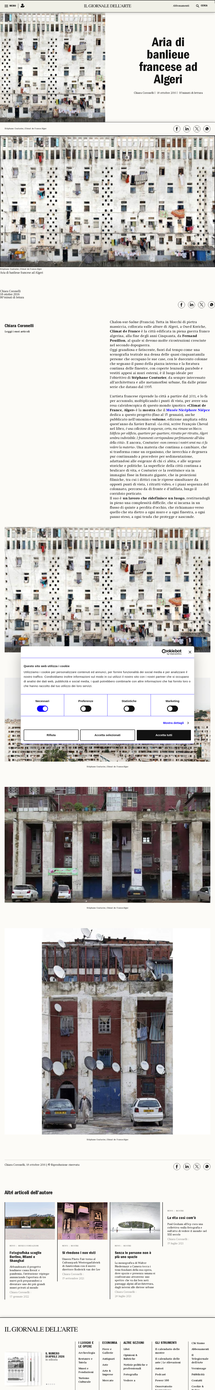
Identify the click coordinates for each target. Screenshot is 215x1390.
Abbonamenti (181, 6)
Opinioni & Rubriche (133, 1373)
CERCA (204, 6)
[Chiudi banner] (190, 652)
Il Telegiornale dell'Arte (199, 1375)
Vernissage (198, 1386)
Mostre (75, 1246)
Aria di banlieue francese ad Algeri (168, 62)
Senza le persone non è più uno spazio (132, 1260)
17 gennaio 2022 (19, 1309)
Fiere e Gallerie (109, 1366)
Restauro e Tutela (86, 1377)
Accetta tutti (163, 735)
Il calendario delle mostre (169, 1366)
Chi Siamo (197, 1356)
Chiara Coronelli (19, 1305)
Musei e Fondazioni (28, 1246)
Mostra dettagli (173, 722)
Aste (106, 1382)
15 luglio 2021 (175, 1251)
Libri (128, 1363)
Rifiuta (51, 735)
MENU (12, 6)
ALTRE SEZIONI (135, 1357)
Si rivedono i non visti (82, 1257)
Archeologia (87, 1368)
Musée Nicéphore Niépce (188, 410)
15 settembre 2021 (73, 1286)
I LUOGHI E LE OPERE (86, 1359)
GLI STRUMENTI (165, 1357)
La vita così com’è (180, 1222)
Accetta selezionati (107, 735)
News (12, 1246)
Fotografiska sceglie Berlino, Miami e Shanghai (28, 1263)
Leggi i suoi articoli (17, 331)
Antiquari (110, 1375)
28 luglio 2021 (123, 1307)
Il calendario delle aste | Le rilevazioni (169, 1377)
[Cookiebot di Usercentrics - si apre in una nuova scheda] (164, 652)
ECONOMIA (110, 1357)
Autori (159, 1386)
